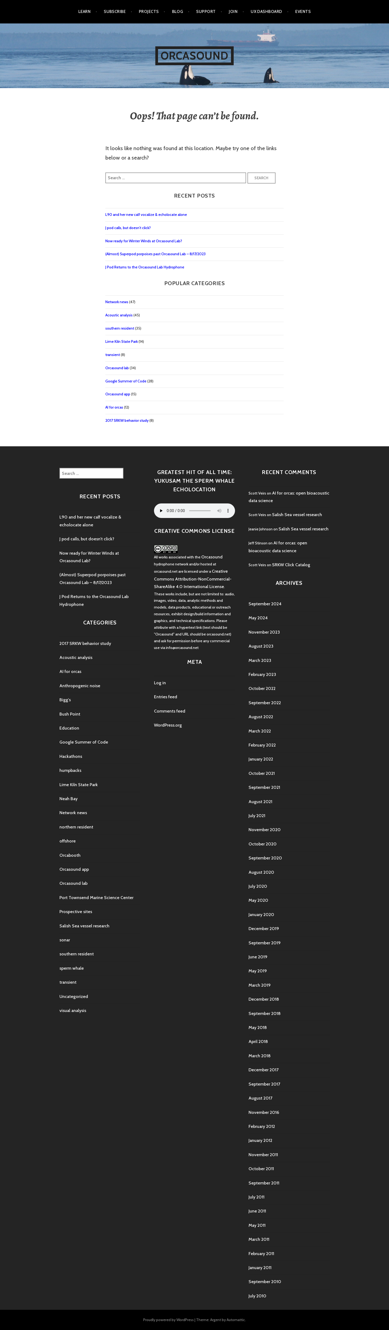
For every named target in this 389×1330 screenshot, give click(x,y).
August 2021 (260, 801)
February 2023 (262, 674)
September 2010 (265, 1281)
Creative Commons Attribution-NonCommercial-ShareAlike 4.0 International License (193, 579)
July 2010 (257, 1295)
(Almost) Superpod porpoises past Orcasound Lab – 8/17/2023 (155, 253)
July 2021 (257, 815)
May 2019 (258, 970)
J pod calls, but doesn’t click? (128, 227)
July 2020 (258, 886)
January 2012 (260, 1140)
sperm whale (71, 968)
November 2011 (263, 1154)
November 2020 (265, 829)
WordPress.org (168, 725)
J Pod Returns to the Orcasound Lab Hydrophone (144, 267)
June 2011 (257, 1211)
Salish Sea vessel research (84, 925)
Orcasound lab (117, 367)
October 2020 (263, 844)
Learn (84, 11)
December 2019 (264, 928)
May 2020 (258, 900)
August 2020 (261, 872)
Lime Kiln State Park (121, 341)
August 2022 (261, 716)
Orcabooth (70, 855)
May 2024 (258, 617)
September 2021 (264, 787)
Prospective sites (75, 911)
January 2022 (261, 759)
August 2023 (261, 646)
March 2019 (260, 985)
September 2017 (264, 1084)
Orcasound (195, 55)
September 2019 (265, 942)
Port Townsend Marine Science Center (96, 897)
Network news (116, 301)
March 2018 (260, 1055)
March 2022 (260, 731)
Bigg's (65, 699)
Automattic (236, 1319)
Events (303, 11)
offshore (67, 841)
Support (206, 11)
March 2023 (260, 660)
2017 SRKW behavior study (127, 420)
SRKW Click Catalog (291, 564)
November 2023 (264, 632)
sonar (64, 939)
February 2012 (262, 1126)
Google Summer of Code (125, 381)
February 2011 (261, 1253)
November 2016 (264, 1112)
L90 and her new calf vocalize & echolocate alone (146, 214)
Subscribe (115, 11)
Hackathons (70, 756)
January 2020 (261, 914)
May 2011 (257, 1225)
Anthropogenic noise (79, 685)
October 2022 (262, 688)
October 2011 (261, 1168)
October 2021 (262, 773)
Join (233, 11)
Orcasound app (117, 394)
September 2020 (265, 858)
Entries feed (165, 696)
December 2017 (264, 1069)
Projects (149, 11)
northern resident (76, 827)
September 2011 (264, 1183)
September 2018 (265, 1013)
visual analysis (72, 1010)
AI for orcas (114, 407)
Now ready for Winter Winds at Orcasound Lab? (143, 241)
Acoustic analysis (119, 315)
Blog (177, 11)
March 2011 (259, 1239)
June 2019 (258, 956)
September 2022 (265, 702)
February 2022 (262, 745)
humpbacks (70, 770)
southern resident (119, 328)
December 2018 (264, 999)
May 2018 (258, 1027)
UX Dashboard (266, 11)
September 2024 (265, 603)
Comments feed (169, 711)
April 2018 (258, 1041)
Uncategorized (73, 996)
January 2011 (260, 1267)
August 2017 (260, 1098)
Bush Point (69, 714)
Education (69, 728)
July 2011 (256, 1197)
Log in (160, 682)
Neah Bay (68, 798)
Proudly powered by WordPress (168, 1319)
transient (112, 354)
